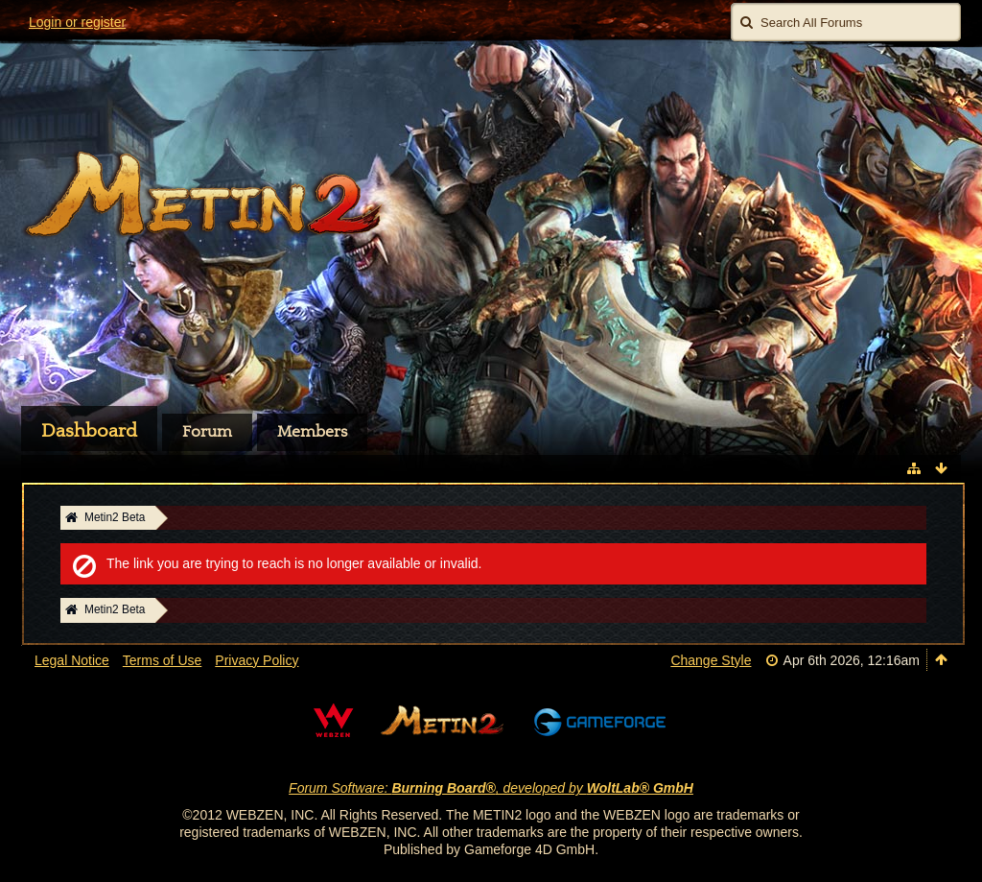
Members (312, 431)
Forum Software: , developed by (491, 788)
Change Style (710, 660)
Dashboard (89, 430)
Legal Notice (72, 660)
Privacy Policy (256, 660)
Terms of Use (162, 660)
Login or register (77, 22)
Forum (207, 431)
